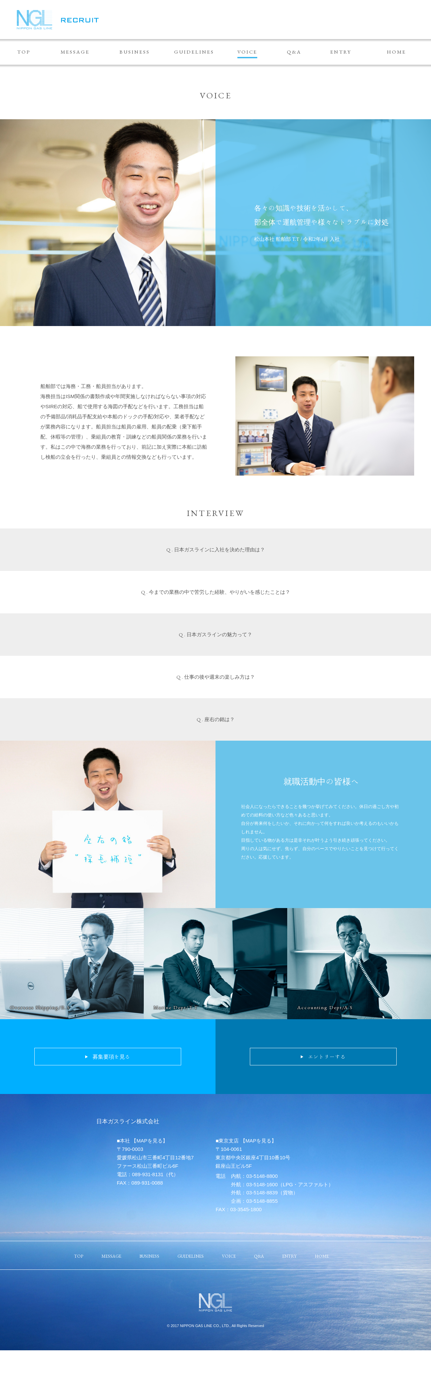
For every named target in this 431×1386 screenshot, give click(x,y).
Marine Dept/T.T (176, 1007)
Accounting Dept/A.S (325, 1007)
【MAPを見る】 (149, 1140)
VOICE (247, 52)
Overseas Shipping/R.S (40, 1007)
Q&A (294, 52)
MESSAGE (75, 52)
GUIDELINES (194, 52)
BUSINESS (135, 52)
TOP (24, 52)
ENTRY (341, 52)
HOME (396, 52)
